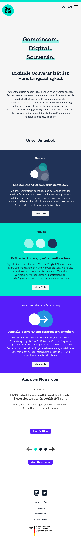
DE (64, 7)
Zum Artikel (40, 431)
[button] (76, 6)
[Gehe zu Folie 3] (45, 449)
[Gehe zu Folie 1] (35, 449)
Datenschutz (40, 513)
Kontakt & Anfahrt (40, 502)
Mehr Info (40, 214)
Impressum (40, 508)
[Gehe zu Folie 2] (40, 449)
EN (70, 7)
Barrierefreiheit (40, 519)
